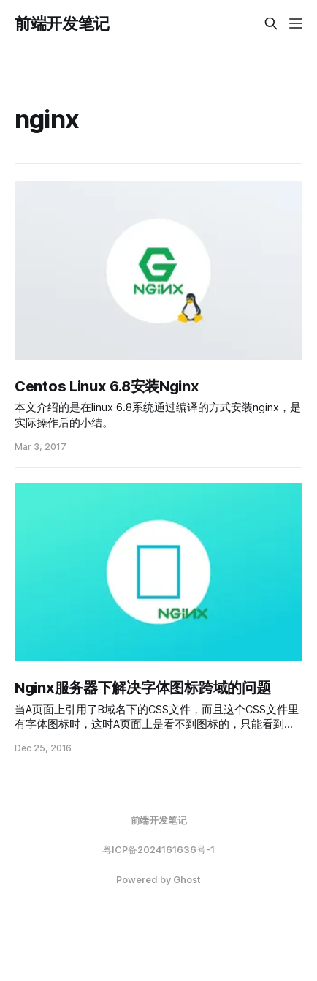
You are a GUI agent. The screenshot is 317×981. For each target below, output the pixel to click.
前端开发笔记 (62, 23)
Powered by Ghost (158, 879)
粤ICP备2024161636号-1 (158, 849)
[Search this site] (271, 23)
